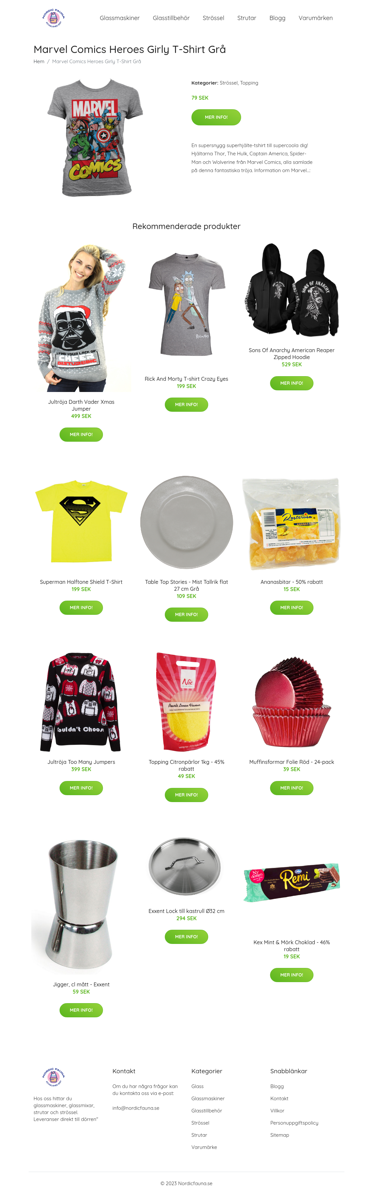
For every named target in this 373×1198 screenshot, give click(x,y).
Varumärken (316, 19)
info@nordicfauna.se (135, 1111)
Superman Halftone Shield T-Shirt (81, 585)
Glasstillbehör (171, 19)
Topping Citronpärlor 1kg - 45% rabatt (186, 769)
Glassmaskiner (120, 19)
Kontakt (279, 1102)
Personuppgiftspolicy (294, 1126)
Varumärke (204, 1150)
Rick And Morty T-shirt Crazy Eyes (186, 382)
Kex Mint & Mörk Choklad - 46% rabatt (292, 949)
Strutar (246, 19)
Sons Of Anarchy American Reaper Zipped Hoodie (292, 357)
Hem (39, 65)
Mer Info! (216, 120)
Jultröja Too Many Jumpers (81, 765)
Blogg (277, 19)
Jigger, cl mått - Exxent (81, 987)
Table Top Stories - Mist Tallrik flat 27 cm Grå (186, 588)
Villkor (277, 1114)
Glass (197, 1089)
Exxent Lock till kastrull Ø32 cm (187, 914)
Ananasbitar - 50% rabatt (292, 585)
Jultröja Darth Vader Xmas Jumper (81, 408)
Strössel (213, 19)
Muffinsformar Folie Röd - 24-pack (291, 765)
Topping (249, 86)
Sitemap (279, 1138)
